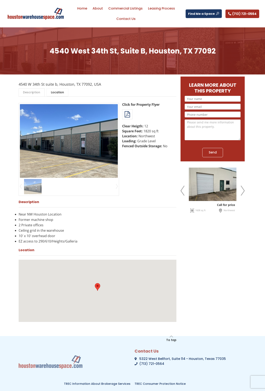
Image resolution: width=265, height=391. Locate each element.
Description (31, 92)
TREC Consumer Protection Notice (160, 384)
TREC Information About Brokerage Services (97, 384)
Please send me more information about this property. (213, 129)
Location (57, 92)
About (98, 8)
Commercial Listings (125, 8)
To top (171, 340)
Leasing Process (161, 8)
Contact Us (126, 18)
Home (82, 8)
